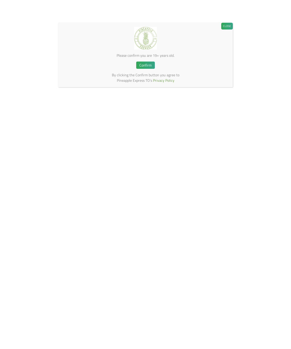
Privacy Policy (163, 80)
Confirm (145, 65)
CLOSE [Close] (227, 26)
